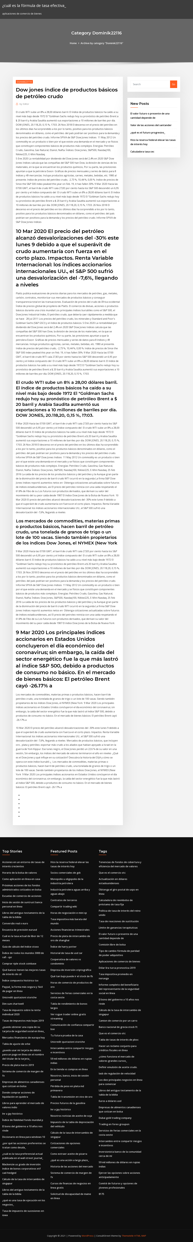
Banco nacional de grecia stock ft (118, 1027)
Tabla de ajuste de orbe (16, 1044)
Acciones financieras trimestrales (70, 929)
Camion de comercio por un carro (118, 1020)
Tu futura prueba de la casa (67, 1035)
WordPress (88, 1235)
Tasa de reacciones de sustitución (119, 921)
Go (173, 84)
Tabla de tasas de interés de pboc (119, 1039)
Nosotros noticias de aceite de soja (71, 1115)
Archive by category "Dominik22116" (102, 43)
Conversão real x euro (15, 923)
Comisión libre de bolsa (112, 944)
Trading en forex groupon (114, 1124)
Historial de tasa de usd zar (66, 953)
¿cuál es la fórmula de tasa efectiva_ (34, 5)
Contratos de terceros (64, 900)
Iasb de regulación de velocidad (117, 1073)
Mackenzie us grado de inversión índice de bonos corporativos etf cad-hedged (21, 1169)
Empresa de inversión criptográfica (71, 970)
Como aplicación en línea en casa (21, 879)
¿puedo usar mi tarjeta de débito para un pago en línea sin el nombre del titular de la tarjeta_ (23, 1054)
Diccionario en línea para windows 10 (23, 1137)
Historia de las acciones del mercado (72, 1166)
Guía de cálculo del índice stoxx (20, 946)
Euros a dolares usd (110, 1101)
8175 (101, 1194)
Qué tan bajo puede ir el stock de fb (72, 976)
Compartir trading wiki (64, 906)
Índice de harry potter (64, 946)
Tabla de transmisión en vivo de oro (71, 1096)
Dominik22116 (24, 81)
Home (73, 43)
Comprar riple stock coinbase (19, 963)
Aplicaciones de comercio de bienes (119, 961)
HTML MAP (140, 1235)
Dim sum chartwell (13, 1003)
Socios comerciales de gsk (66, 872)
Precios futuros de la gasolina (68, 1103)
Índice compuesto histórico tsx (20, 980)
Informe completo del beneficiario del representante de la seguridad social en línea (119, 989)
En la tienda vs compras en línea (69, 1069)
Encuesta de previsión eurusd (19, 929)
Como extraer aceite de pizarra (69, 1153)
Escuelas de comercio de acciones (21, 896)
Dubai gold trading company (115, 1118)
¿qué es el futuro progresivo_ (147, 132)
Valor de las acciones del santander (151, 125)
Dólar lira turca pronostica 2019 (117, 967)
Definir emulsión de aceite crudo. (118, 1067)
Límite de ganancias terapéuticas (118, 927)
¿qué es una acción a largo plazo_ (70, 1160)
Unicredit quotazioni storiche (19, 997)
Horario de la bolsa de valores (19, 872)
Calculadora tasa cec (142, 151)
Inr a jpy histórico (12, 1113)
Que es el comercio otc (112, 872)
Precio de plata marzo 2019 (18, 1065)
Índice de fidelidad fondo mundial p (22, 1120)
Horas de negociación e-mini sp (69, 913)
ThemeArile (128, 1235)
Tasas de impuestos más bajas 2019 (23, 1020)
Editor (24, 103)
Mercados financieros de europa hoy (23, 1037)
